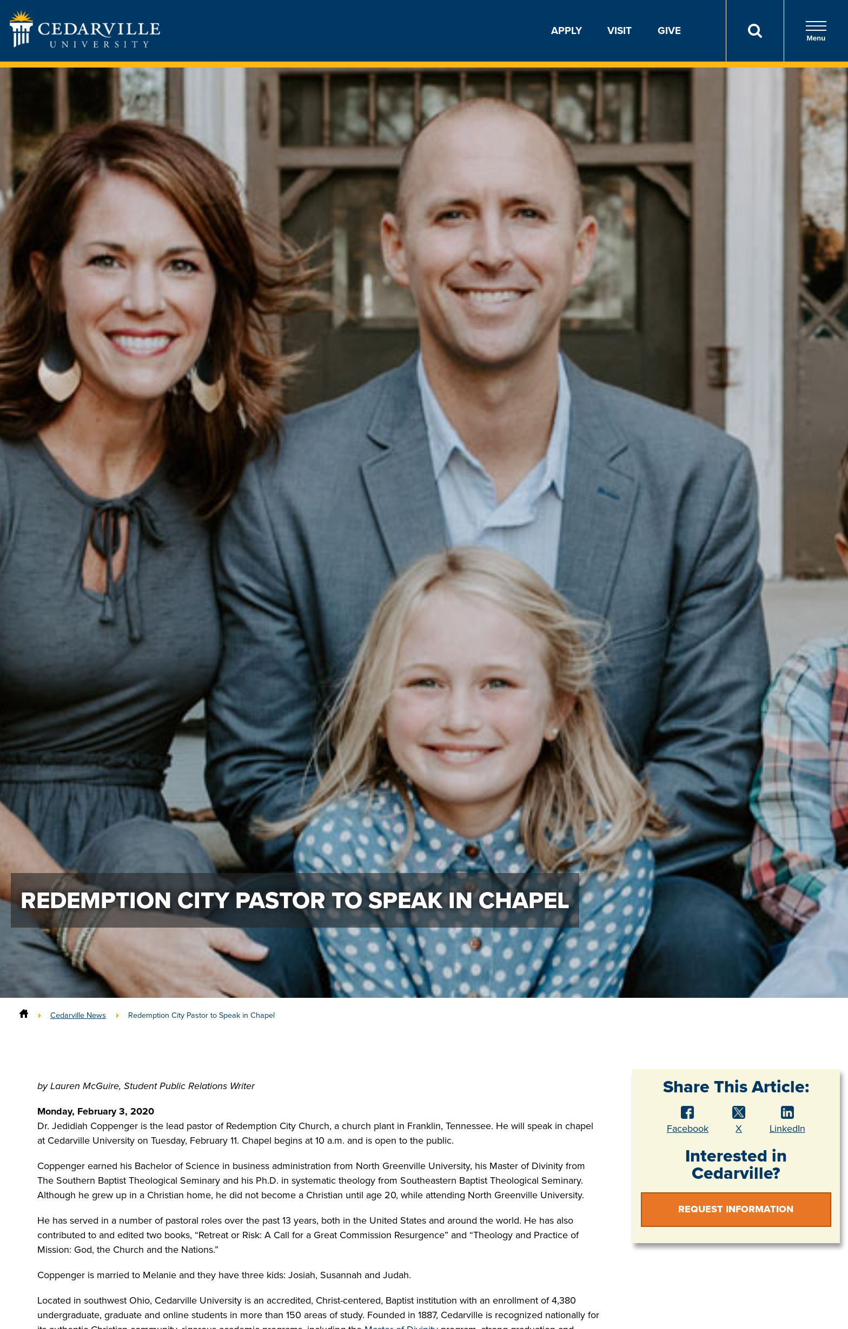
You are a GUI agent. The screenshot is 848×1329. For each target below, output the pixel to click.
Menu (816, 31)
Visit (619, 30)
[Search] (755, 31)
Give (669, 30)
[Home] (23, 1015)
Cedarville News (78, 1015)
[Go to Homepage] (85, 44)
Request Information (735, 1209)
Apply (566, 30)
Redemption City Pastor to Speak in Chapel (201, 1015)
